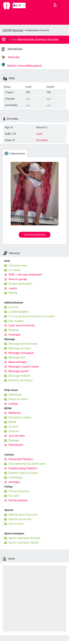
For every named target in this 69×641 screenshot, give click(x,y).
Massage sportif (18, 371)
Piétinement (15, 445)
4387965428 (14, 49)
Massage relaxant (19, 375)
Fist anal (13, 495)
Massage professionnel (22, 343)
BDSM (12, 422)
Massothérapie (17, 362)
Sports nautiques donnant (24, 538)
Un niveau (14, 270)
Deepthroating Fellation (22, 468)
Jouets (12, 288)
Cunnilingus (15, 477)
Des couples (16, 321)
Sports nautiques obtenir (23, 542)
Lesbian (13, 403)
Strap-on (13, 431)
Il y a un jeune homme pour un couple (31, 316)
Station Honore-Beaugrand (22, 65)
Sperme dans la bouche (22, 514)
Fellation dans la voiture (23, 473)
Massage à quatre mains (23, 366)
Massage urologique (21, 353)
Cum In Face (16, 523)
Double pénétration (20, 283)
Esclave (13, 426)
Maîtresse (14, 413)
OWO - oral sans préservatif (25, 274)
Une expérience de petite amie (26, 463)
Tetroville (11, 57)
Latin (39, 133)
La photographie (18, 311)
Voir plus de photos (34, 234)
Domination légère (19, 417)
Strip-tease (15, 394)
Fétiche (12, 293)
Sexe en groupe (17, 279)
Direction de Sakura (20, 380)
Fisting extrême (17, 500)
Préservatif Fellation (20, 459)
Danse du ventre (18, 399)
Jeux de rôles (16, 435)
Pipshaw (13, 330)
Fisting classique (18, 491)
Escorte (13, 307)
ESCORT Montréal (13, 30)
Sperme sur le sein (19, 519)
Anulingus (14, 334)
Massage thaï (16, 357)
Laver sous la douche (21, 325)
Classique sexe (17, 265)
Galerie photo (15, 153)
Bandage (13, 440)
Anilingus (14, 482)
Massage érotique (19, 348)
